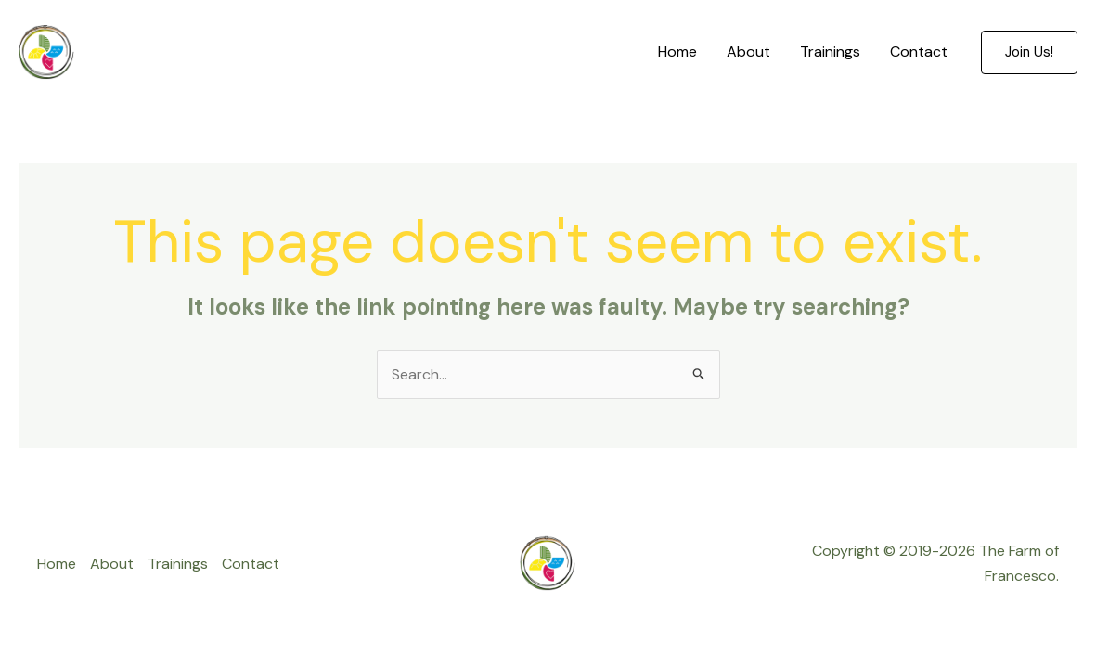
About (748, 51)
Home (677, 51)
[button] (1029, 52)
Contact (919, 51)
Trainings (830, 51)
